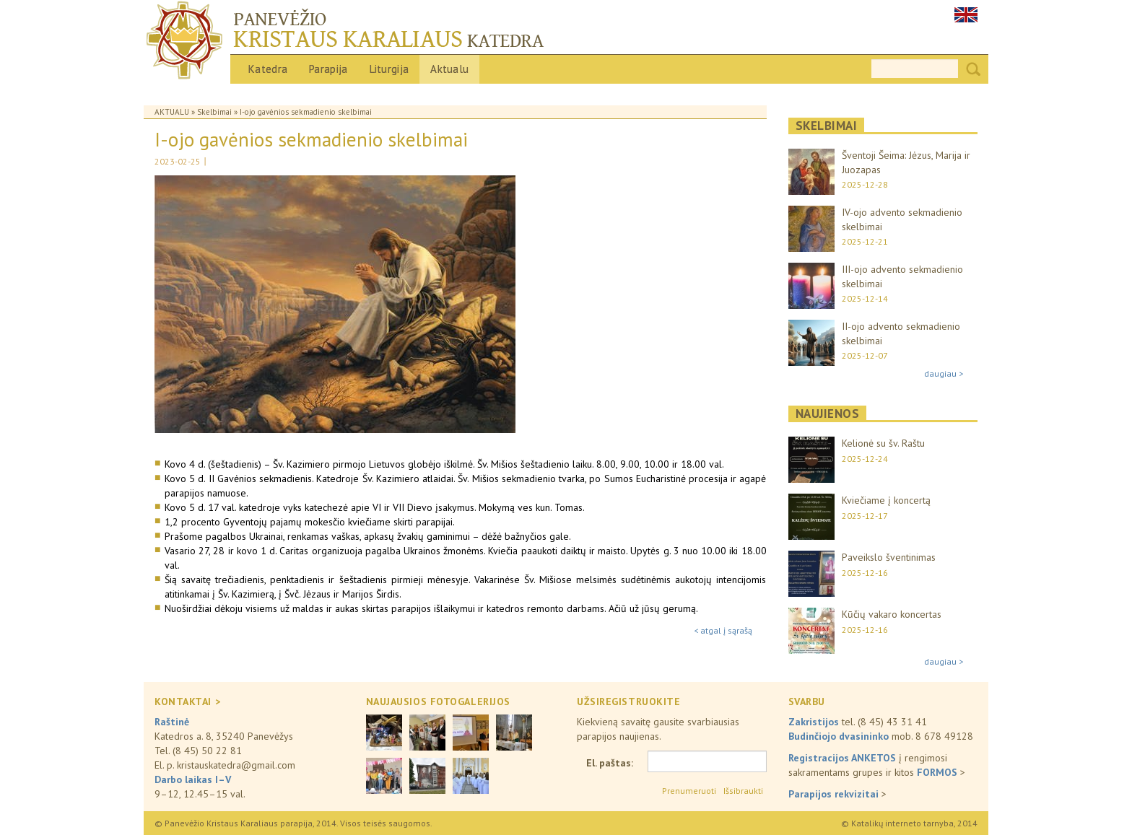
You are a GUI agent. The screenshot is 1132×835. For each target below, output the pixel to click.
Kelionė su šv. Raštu (883, 443)
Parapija (328, 69)
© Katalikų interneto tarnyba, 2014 (909, 823)
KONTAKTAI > (187, 701)
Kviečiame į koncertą (886, 500)
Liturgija (389, 69)
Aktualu (449, 69)
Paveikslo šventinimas (889, 557)
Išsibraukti (743, 790)
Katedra (267, 69)
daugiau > (943, 373)
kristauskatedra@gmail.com (236, 765)
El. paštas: (609, 762)
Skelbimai (214, 112)
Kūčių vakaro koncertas (891, 614)
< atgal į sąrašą (723, 630)
